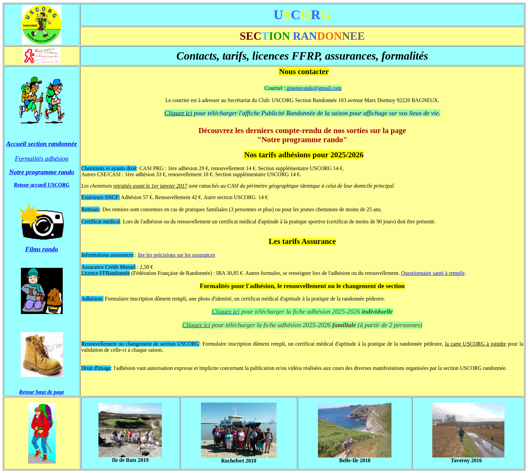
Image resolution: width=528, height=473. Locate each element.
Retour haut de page (41, 392)
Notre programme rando (41, 172)
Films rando (41, 249)
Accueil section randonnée (41, 143)
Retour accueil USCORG (41, 185)
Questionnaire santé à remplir (432, 273)
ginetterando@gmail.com (313, 88)
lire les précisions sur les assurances (176, 255)
